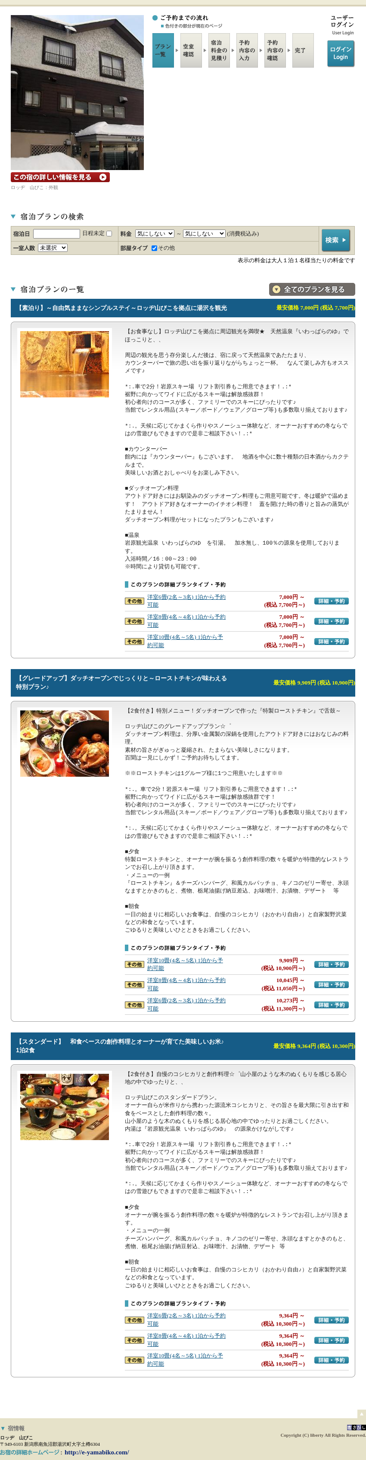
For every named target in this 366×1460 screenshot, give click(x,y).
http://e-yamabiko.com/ (97, 1452)
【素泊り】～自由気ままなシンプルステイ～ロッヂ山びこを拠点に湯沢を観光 (121, 307)
